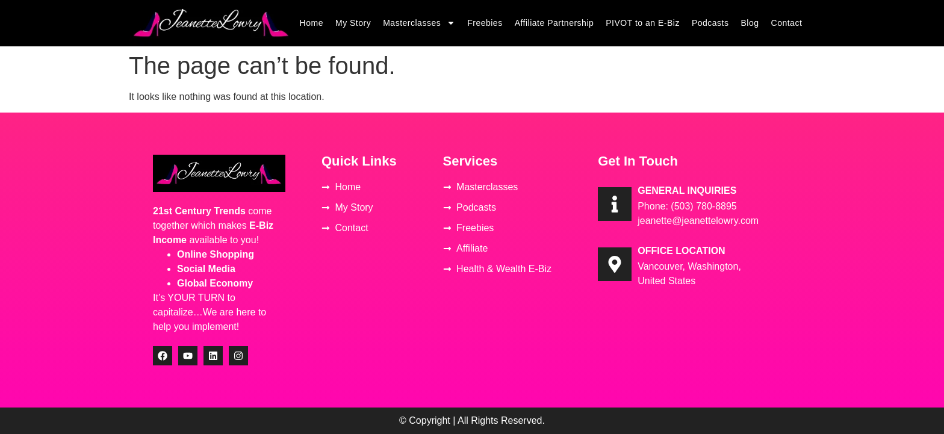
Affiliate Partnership (554, 23)
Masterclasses (419, 23)
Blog (750, 23)
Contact (787, 23)
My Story (353, 23)
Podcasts (710, 23)
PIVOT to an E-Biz (643, 23)
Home (311, 23)
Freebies (484, 23)
